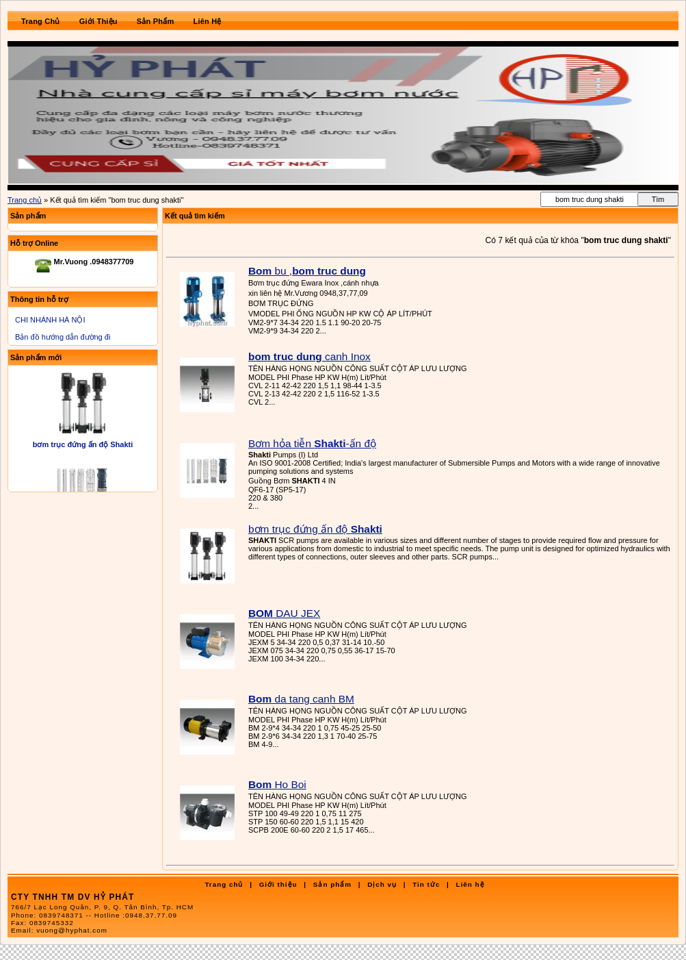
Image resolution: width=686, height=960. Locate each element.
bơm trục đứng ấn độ (315, 529)
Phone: (94, 915)
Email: (59, 930)
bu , (307, 271)
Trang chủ (25, 200)
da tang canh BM (301, 699)
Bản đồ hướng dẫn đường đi (62, 337)
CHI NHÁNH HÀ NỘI (50, 320)
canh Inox (309, 356)
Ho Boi (277, 784)
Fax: (42, 922)
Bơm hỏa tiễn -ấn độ (312, 443)
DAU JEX (284, 613)
